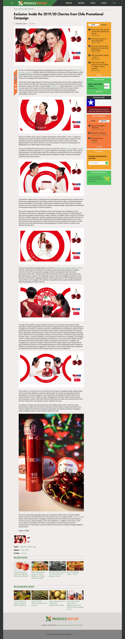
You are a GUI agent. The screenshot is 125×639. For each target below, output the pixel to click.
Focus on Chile (99, 97)
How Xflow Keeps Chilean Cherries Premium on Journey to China (57, 574)
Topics (93, 3)
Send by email (16, 88)
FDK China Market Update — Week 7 (73, 573)
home (58, 3)
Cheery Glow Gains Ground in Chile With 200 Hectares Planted (21, 574)
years (80, 268)
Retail (30, 547)
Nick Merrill (74, 634)
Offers (93, 121)
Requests (103, 121)
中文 (114, 3)
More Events (99, 91)
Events (103, 3)
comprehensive (60, 268)
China (23, 550)
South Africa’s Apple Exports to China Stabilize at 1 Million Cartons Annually (38, 575)
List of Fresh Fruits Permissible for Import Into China (95, 179)
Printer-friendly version (16, 85)
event (79, 517)
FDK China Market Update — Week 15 (100, 56)
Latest (93, 25)
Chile (27, 550)
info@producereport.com (64, 625)
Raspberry (94, 142)
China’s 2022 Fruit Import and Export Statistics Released (20, 603)
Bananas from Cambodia (99, 135)
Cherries (23, 553)
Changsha (79, 149)
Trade (34, 547)
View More (99, 147)
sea (72, 137)
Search (119, 3)
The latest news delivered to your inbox (97, 157)
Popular (103, 25)
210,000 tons (55, 86)
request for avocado (97, 130)
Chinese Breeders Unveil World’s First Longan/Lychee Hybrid (57, 603)
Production (23, 547)
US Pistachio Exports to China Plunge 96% (99, 40)
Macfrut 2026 (92, 88)
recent (76, 268)
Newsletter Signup (78, 625)
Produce (69, 3)
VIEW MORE (99, 75)
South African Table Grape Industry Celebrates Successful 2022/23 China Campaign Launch (75, 605)
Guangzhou (69, 149)
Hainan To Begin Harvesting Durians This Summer (39, 603)
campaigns (68, 268)
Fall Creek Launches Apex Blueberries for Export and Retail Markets (100, 48)
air (67, 137)
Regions (81, 3)
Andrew (33, 23)
